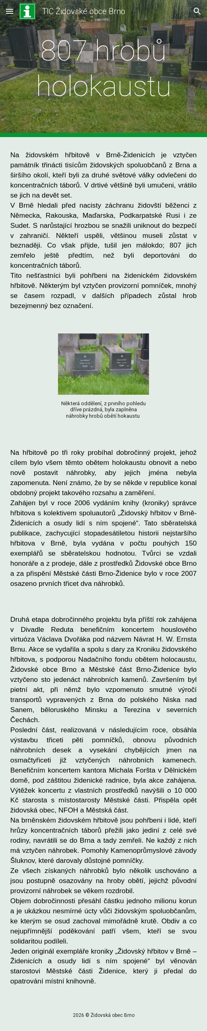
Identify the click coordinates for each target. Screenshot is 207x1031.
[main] (103, 69)
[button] (9, 11)
